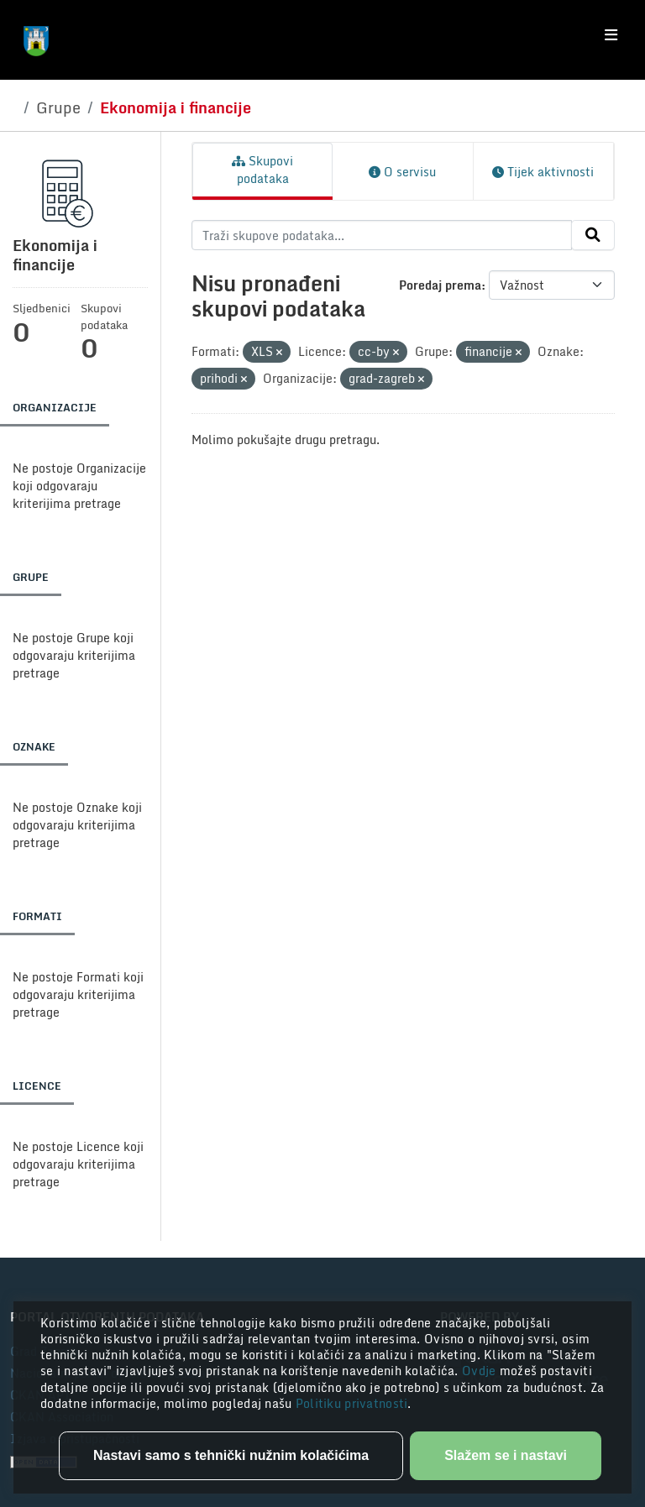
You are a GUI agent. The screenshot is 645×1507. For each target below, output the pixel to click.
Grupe (58, 107)
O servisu (402, 171)
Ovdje (481, 1370)
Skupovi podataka (262, 169)
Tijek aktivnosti (543, 171)
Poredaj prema (440, 285)
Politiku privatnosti (352, 1403)
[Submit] (593, 235)
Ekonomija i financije (175, 107)
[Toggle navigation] (611, 35)
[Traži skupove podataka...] (381, 235)
